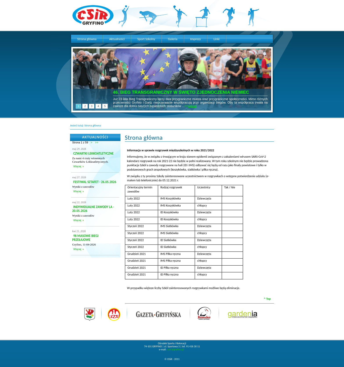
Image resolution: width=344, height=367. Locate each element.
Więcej (77, 166)
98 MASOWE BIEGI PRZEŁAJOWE (85, 238)
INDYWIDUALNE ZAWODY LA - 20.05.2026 (93, 209)
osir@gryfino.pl (175, 349)
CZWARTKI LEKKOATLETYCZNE (93, 153)
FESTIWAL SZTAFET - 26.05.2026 (94, 182)
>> (96, 142)
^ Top (267, 299)
